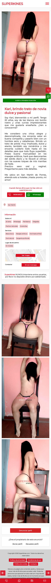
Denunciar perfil (25, 531)
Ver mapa (25, 255)
